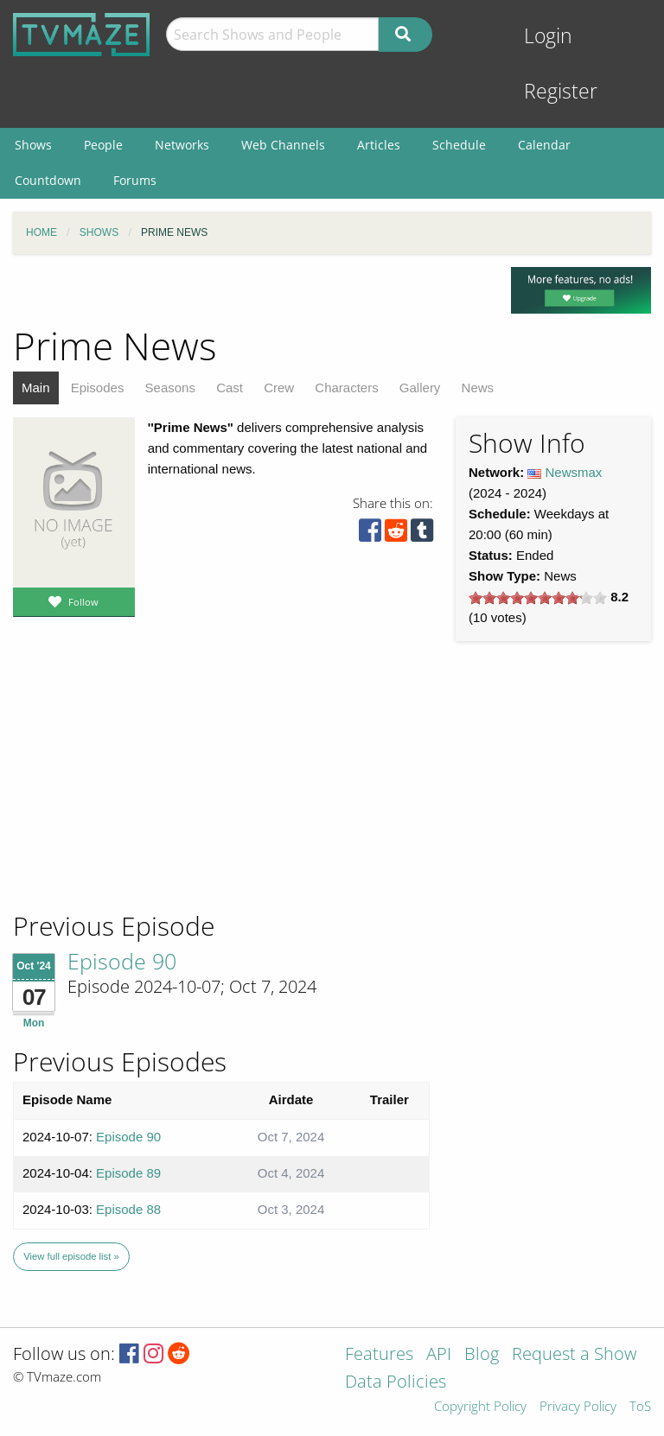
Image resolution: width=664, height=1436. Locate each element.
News (478, 387)
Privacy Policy (578, 1407)
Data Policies (395, 1383)
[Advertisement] (138, 792)
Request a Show (574, 1355)
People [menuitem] (103, 145)
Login (548, 35)
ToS (640, 1407)
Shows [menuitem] (33, 145)
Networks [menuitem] (182, 145)
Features (379, 1355)
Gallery (420, 387)
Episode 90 (121, 960)
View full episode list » (70, 1256)
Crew (279, 387)
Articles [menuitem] (378, 145)
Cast (229, 387)
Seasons (170, 387)
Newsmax (574, 472)
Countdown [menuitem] (48, 180)
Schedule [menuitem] (459, 145)
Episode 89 (128, 1173)
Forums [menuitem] (134, 180)
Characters (346, 387)
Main (36, 387)
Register (560, 91)
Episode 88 (128, 1209)
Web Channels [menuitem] (283, 145)
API (438, 1355)
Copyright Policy (480, 1407)
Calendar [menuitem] (544, 145)
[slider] (538, 598)
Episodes (97, 387)
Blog (481, 1355)
